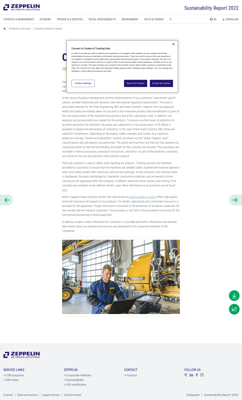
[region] (122, 66)
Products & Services (20, 28)
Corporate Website (77, 375)
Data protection (27, 395)
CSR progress (13, 375)
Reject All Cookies (135, 83)
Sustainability (74, 380)
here (64, 190)
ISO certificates (75, 384)
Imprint (8, 395)
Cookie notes (72, 395)
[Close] (173, 44)
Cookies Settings (83, 83)
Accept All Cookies (161, 83)
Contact (130, 375)
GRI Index (10, 380)
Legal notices (51, 395)
